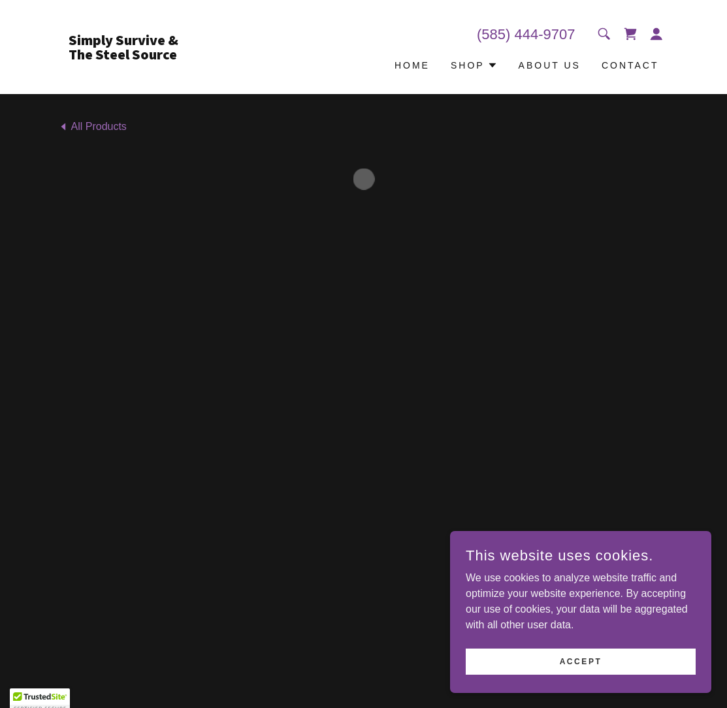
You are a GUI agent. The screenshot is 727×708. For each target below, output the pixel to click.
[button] (630, 34)
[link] (134, 55)
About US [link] (550, 65)
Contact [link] (630, 65)
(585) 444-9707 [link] (526, 34)
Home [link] (412, 65)
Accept (581, 661)
